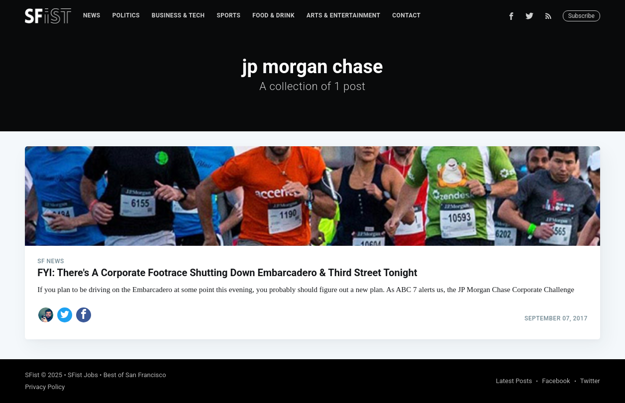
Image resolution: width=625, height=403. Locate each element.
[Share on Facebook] (83, 314)
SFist (32, 375)
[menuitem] (91, 15)
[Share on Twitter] (64, 314)
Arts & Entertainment (343, 15)
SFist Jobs (83, 375)
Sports (228, 15)
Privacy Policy (45, 387)
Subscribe (581, 15)
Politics (126, 15)
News (92, 15)
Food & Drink (273, 15)
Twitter (590, 381)
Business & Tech (178, 15)
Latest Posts (514, 381)
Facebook (556, 381)
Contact (406, 15)
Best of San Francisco (135, 375)
